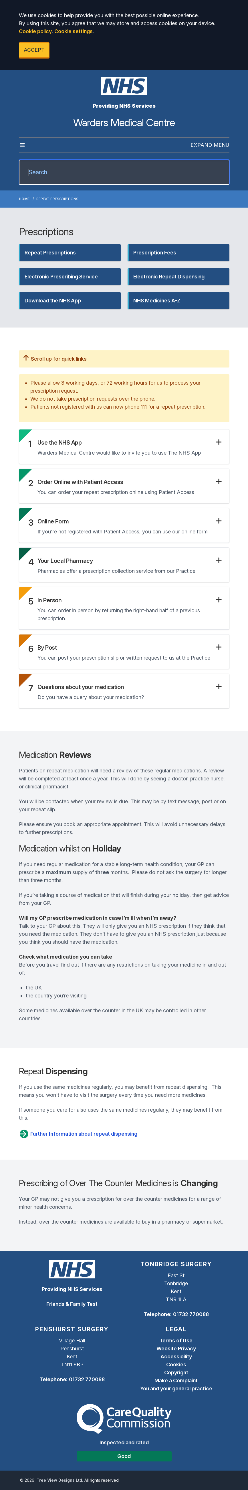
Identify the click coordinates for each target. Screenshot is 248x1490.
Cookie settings (73, 31)
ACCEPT (34, 50)
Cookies (176, 1364)
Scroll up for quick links (55, 359)
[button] (70, 252)
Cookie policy (35, 31)
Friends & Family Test (72, 1304)
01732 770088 (191, 1314)
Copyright (176, 1372)
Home (24, 199)
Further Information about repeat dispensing (78, 1134)
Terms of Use (176, 1341)
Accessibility (176, 1357)
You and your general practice (176, 1388)
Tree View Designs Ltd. (60, 1480)
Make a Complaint (176, 1380)
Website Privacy (176, 1349)
